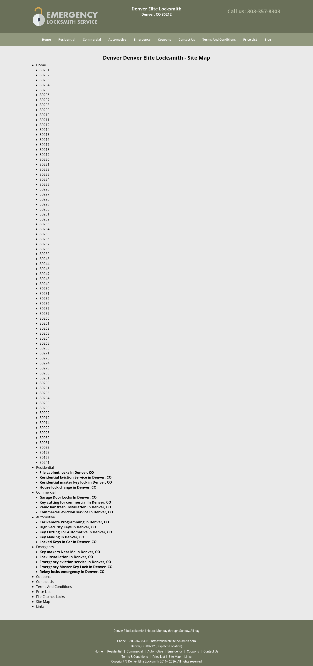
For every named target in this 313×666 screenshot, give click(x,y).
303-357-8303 (263, 11)
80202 (45, 75)
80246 (45, 268)
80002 (45, 412)
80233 (45, 224)
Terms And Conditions (219, 39)
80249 (45, 283)
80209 (45, 109)
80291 (45, 388)
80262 (45, 328)
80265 (45, 343)
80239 (45, 253)
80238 (45, 249)
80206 (45, 94)
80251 (45, 293)
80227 (45, 194)
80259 (45, 313)
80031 (45, 442)
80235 (45, 234)
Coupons (164, 39)
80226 (45, 189)
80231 (45, 214)
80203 (45, 80)
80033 (45, 447)
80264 (45, 338)
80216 (45, 139)
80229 (45, 204)
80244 (45, 263)
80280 (45, 373)
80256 (45, 303)
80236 (45, 239)
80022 (45, 427)
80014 (45, 422)
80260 (45, 318)
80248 (45, 278)
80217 (45, 144)
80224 (45, 179)
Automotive (117, 39)
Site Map (43, 601)
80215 (45, 134)
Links (40, 606)
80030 (45, 437)
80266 (45, 348)
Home (46, 39)
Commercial (92, 39)
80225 (45, 184)
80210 (45, 114)
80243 (45, 258)
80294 (45, 398)
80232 (45, 219)
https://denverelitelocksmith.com (173, 641)
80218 (45, 149)
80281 (45, 378)
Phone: (122, 641)
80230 (45, 209)
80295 (45, 403)
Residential (66, 39)
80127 (45, 457)
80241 (45, 462)
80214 (45, 129)
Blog (268, 39)
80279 (45, 368)
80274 (45, 363)
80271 (45, 353)
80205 (45, 90)
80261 (45, 323)
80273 (45, 358)
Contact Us (186, 39)
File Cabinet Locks (50, 596)
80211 (45, 119)
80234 (45, 229)
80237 (45, 244)
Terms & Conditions (135, 656)
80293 (45, 393)
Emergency (142, 39)
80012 (45, 417)
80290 (45, 383)
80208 (45, 104)
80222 (45, 169)
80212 (45, 124)
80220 (45, 159)
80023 (45, 432)
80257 (45, 308)
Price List (250, 39)
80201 (45, 70)
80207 (45, 99)
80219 (45, 154)
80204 (45, 85)
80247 (45, 273)
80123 (45, 452)
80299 (45, 408)
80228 (45, 199)
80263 (45, 333)
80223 (45, 174)
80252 (45, 298)
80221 (45, 164)
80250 (45, 288)
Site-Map (175, 656)
